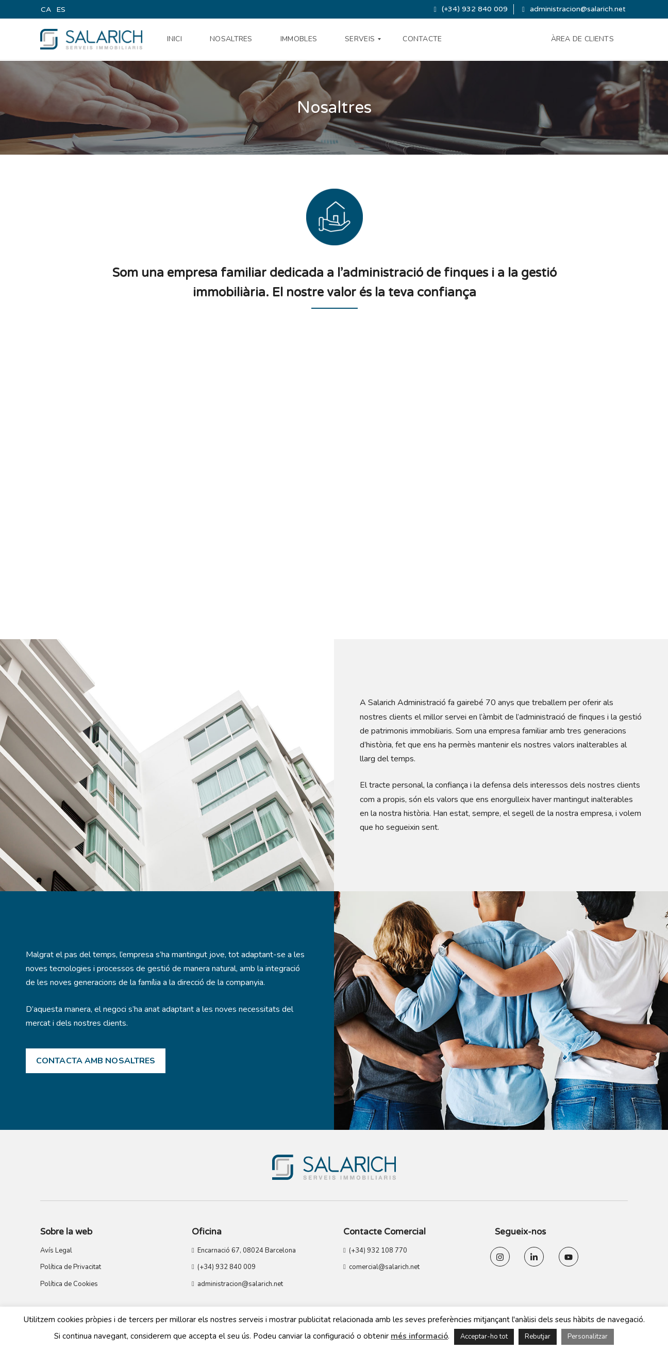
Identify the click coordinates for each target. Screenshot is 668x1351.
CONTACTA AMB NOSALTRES (95, 1060)
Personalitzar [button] (587, 1336)
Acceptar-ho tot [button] (484, 1336)
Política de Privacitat (70, 1267)
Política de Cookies (69, 1284)
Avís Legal (56, 1250)
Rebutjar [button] (537, 1336)
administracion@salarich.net (574, 9)
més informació (419, 1336)
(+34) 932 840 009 (471, 9)
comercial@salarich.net (381, 1267)
